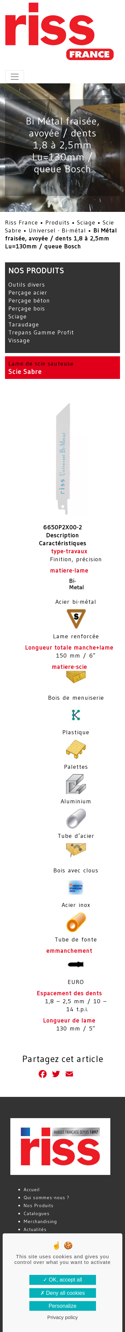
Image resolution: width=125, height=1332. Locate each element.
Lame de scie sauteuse (41, 363)
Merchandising (40, 1221)
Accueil (32, 1190)
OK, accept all (62, 1280)
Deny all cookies (62, 1293)
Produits (57, 222)
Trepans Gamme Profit (41, 332)
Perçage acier (27, 292)
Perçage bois (26, 308)
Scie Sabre (25, 372)
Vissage (19, 340)
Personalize (63, 1306)
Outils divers (26, 284)
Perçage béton (29, 300)
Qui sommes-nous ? (46, 1197)
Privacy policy (62, 1317)
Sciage (86, 222)
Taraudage (23, 324)
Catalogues (37, 1213)
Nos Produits (39, 1205)
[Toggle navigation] (14, 76)
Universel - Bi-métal (57, 230)
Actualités (35, 1229)
